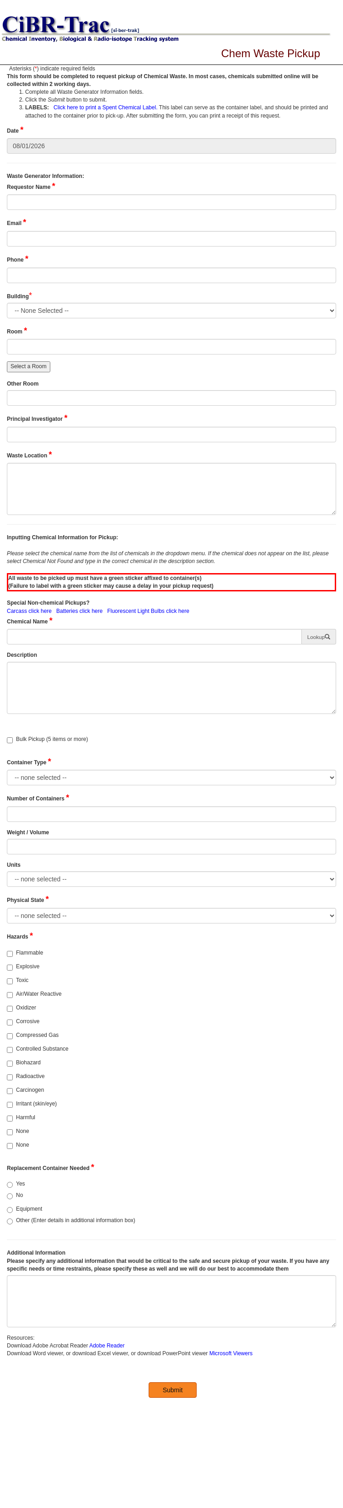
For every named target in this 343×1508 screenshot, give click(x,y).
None (18, 1131)
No (15, 1195)
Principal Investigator (37, 418)
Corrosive (23, 1021)
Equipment (24, 1209)
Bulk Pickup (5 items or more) (47, 739)
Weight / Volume (29, 832)
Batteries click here (79, 611)
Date (15, 129)
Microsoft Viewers (230, 1353)
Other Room (23, 384)
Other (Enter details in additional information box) (71, 1220)
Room (17, 330)
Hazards (20, 935)
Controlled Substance (38, 1049)
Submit (173, 1390)
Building (18, 296)
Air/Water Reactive (34, 994)
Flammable (25, 953)
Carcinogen (25, 1090)
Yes (16, 1184)
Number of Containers (38, 797)
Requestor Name (31, 186)
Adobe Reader (106, 1345)
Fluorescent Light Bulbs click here (148, 611)
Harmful (21, 1118)
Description (22, 655)
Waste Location (29, 454)
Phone (17, 258)
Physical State (28, 899)
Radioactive (26, 1076)
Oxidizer (21, 1008)
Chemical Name (30, 620)
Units (14, 865)
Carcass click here (29, 611)
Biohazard (24, 1063)
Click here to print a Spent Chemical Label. (105, 107)
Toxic (17, 980)
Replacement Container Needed (50, 1167)
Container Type (29, 761)
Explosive (23, 967)
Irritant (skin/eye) (32, 1104)
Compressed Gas (33, 1035)
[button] (319, 636)
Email (16, 222)
